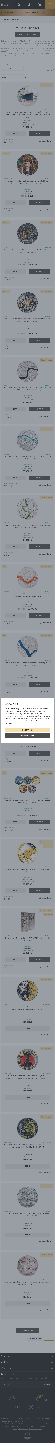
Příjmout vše (27, 736)
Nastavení (27, 730)
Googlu (25, 716)
